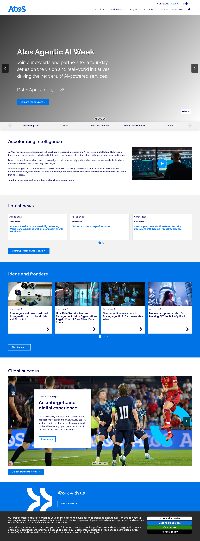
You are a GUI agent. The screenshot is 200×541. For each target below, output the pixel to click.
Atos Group (178, 9)
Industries (116, 9)
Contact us (163, 3)
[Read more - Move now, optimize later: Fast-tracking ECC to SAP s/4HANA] (187, 329)
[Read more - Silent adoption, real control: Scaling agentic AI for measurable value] (141, 329)
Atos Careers (67, 503)
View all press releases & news (27, 250)
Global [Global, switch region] (174, 3)
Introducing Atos (30, 125)
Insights (133, 9)
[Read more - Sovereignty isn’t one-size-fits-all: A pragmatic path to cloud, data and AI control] (48, 329)
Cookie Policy (82, 530)
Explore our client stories (24, 471)
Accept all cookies (169, 518)
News (65, 125)
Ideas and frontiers (100, 125)
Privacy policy (169, 531)
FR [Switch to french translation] (188, 3)
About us (149, 9)
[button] (5, 68)
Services (99, 9)
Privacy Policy (95, 532)
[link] (37, 227)
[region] (100, 68)
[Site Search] (189, 9)
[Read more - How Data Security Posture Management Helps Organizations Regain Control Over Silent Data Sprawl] (94, 329)
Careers (169, 125)
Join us (164, 9)
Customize (169, 527)
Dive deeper (18, 347)
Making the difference (135, 125)
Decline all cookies (169, 522)
